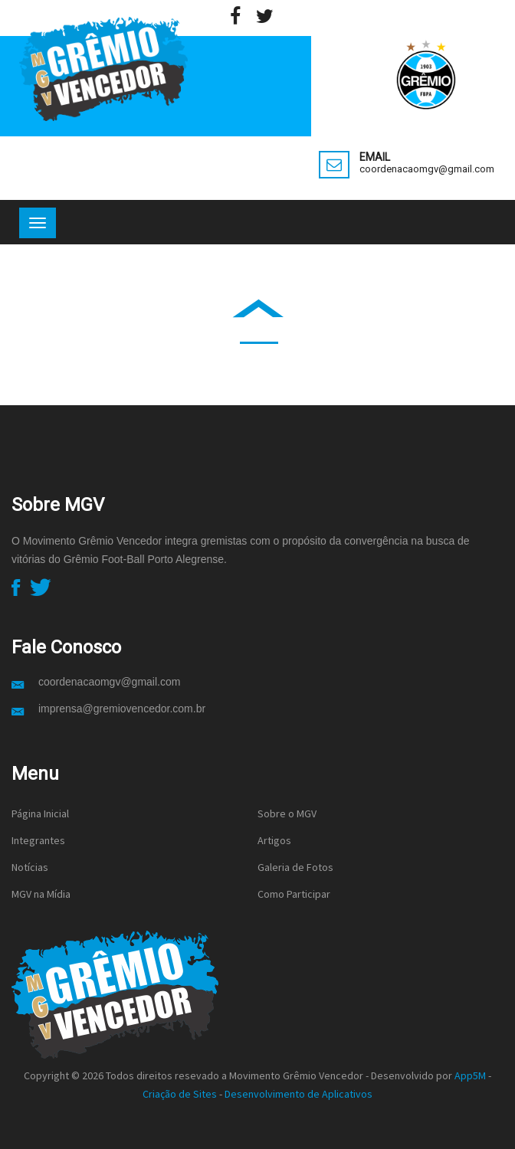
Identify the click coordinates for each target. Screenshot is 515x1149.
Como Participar (294, 894)
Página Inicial (40, 813)
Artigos (274, 840)
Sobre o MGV (287, 813)
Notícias (29, 867)
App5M (470, 1075)
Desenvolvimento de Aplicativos (298, 1094)
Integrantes (38, 840)
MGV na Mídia (41, 894)
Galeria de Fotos (295, 867)
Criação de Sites (180, 1094)
